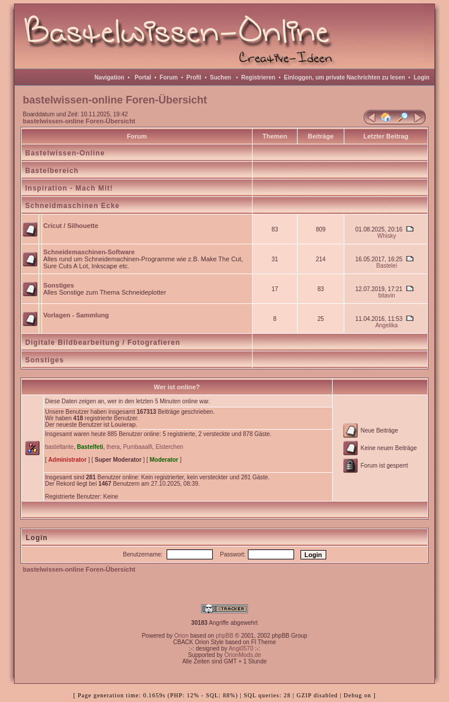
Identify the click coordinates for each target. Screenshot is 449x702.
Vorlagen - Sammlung (76, 315)
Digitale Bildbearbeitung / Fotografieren (102, 342)
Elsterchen (169, 447)
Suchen (220, 77)
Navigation (110, 77)
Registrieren (258, 77)
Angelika (386, 325)
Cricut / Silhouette (70, 225)
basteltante (59, 447)
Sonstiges (58, 285)
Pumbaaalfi (137, 447)
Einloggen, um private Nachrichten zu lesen (344, 77)
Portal (142, 77)
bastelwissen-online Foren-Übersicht (79, 121)
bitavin (386, 295)
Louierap (123, 424)
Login (421, 77)
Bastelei (387, 265)
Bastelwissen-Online (65, 153)
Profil (194, 77)
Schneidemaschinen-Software (89, 251)
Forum (169, 77)
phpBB (224, 635)
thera (113, 447)
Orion (181, 635)
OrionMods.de (242, 655)
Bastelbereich (52, 171)
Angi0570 (241, 648)
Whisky (386, 236)
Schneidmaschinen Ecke (72, 206)
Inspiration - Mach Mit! (69, 188)
